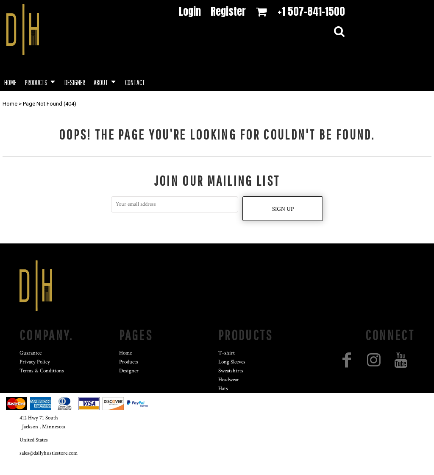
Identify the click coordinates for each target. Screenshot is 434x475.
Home (10, 104)
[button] (40, 81)
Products (128, 362)
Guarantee (30, 353)
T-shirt (226, 353)
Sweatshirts (230, 370)
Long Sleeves (231, 362)
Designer (129, 370)
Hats (223, 388)
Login (190, 11)
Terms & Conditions (41, 370)
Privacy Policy (34, 362)
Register (228, 11)
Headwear (228, 379)
